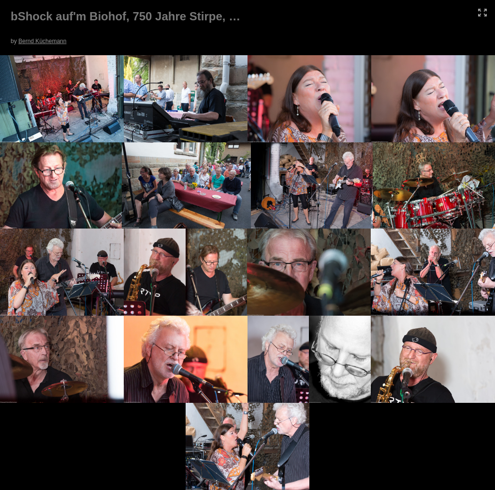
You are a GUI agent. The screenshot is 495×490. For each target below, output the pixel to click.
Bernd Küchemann (42, 41)
